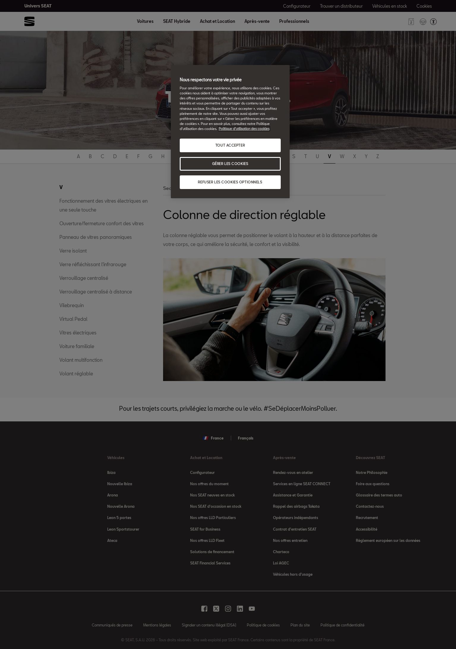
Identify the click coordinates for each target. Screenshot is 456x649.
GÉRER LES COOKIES (230, 164)
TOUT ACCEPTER (230, 145)
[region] (230, 131)
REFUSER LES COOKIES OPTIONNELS (230, 182)
